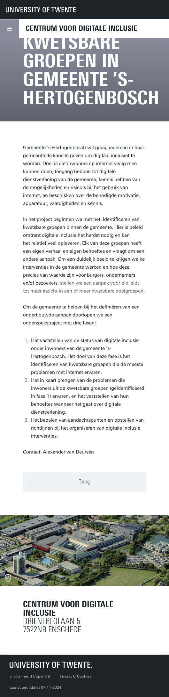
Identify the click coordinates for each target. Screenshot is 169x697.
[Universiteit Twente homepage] (51, 664)
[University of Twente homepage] (41, 9)
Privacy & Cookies (75, 676)
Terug (84, 481)
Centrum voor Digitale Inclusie (81, 28)
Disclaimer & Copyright (30, 676)
